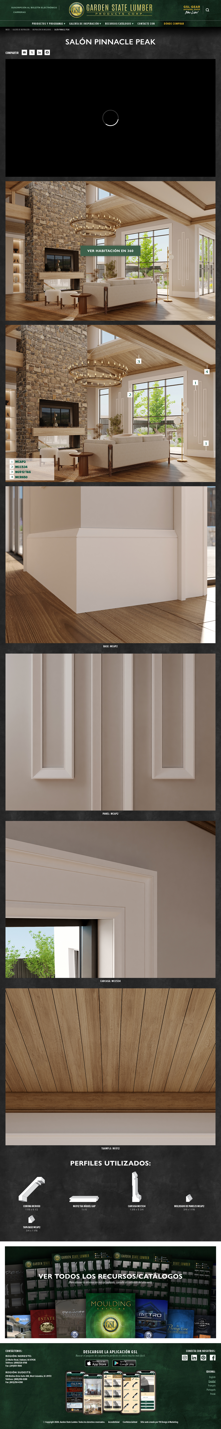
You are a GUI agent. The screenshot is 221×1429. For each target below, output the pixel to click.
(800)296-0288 (20, 1379)
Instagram (185, 1357)
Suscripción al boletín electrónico (34, 7)
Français (212, 1385)
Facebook (213, 1357)
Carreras (19, 12)
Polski (213, 1394)
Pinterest (203, 1357)
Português (211, 1389)
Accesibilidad (114, 1422)
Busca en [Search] (207, 10)
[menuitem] (193, 10)
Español (212, 1381)
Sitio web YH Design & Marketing (159, 1422)
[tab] (48, 24)
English (212, 1377)
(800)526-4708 (20, 1362)
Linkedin (194, 1357)
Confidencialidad (130, 1422)
